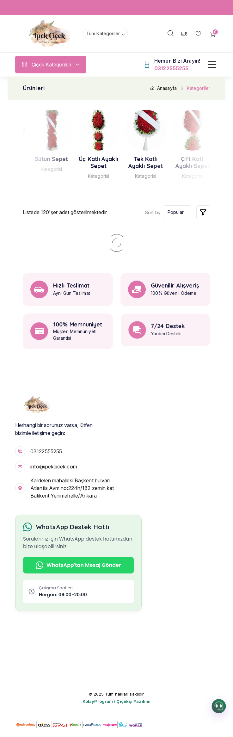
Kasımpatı (44, 159)
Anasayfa (163, 88)
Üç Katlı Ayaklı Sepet (139, 162)
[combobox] (105, 33)
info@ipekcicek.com (53, 466)
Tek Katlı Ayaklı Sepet (186, 162)
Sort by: (153, 212)
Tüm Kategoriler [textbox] (103, 33)
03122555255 (46, 451)
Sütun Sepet (91, 159)
